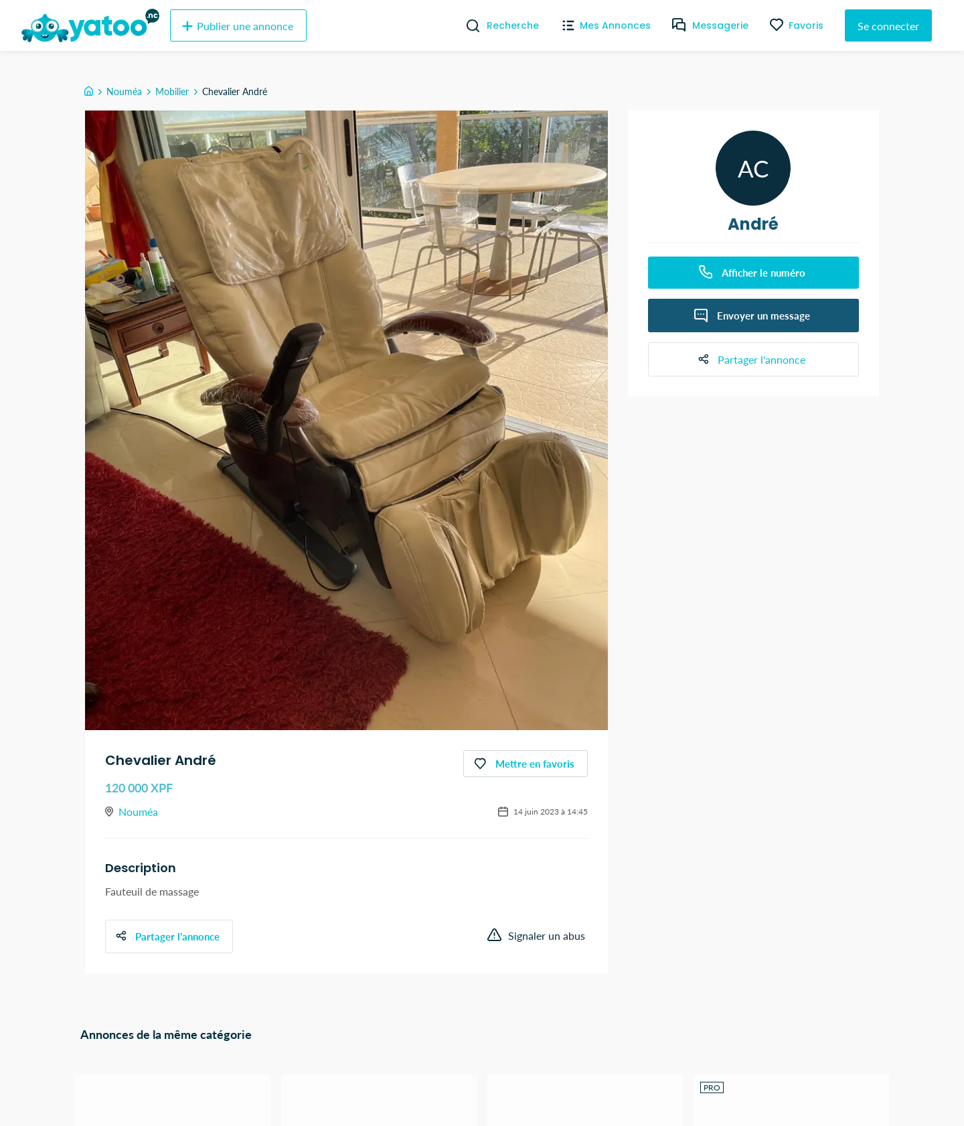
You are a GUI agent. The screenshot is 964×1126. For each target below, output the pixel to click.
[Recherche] (467, 25)
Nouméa (124, 91)
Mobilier (172, 91)
